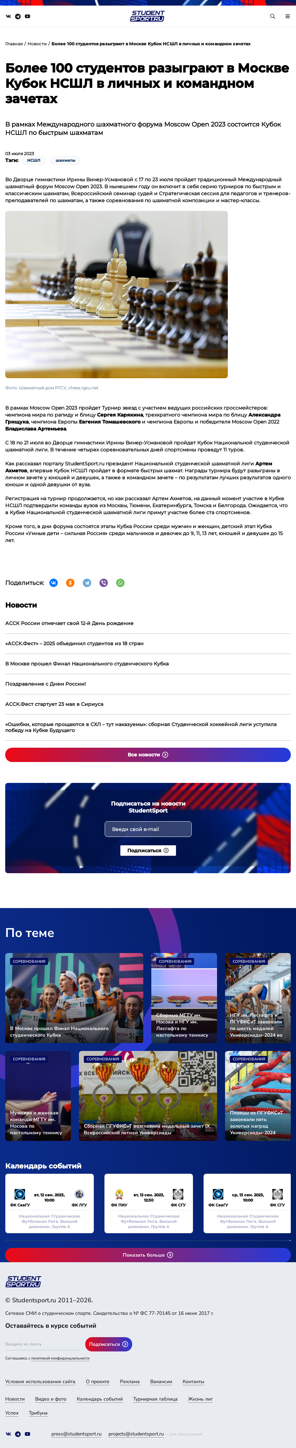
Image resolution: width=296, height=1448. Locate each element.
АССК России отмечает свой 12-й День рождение (69, 623)
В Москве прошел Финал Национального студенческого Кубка (87, 664)
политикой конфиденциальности (60, 1358)
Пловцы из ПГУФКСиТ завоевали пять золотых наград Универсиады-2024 (256, 1123)
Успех (11, 1413)
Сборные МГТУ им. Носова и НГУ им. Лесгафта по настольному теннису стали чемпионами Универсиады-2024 (182, 1025)
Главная (14, 43)
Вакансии (161, 1381)
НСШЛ (33, 160)
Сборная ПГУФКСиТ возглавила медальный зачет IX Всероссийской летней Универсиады (147, 1129)
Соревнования (29, 961)
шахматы (65, 160)
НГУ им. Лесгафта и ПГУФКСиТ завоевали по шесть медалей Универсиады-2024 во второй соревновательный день (256, 1025)
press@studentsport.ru (76, 1434)
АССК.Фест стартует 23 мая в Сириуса (54, 704)
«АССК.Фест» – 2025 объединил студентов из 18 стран (74, 643)
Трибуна (38, 1413)
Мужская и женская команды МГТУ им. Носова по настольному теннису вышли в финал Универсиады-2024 (36, 1123)
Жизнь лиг (200, 1399)
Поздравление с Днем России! (45, 684)
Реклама (130, 1381)
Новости (37, 43)
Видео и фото (50, 1399)
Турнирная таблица (155, 1399)
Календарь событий (100, 1399)
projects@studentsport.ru (136, 1434)
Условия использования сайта (40, 1381)
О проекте (98, 1381)
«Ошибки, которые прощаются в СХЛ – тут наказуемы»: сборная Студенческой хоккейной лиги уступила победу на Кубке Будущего (141, 727)
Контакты (193, 1381)
